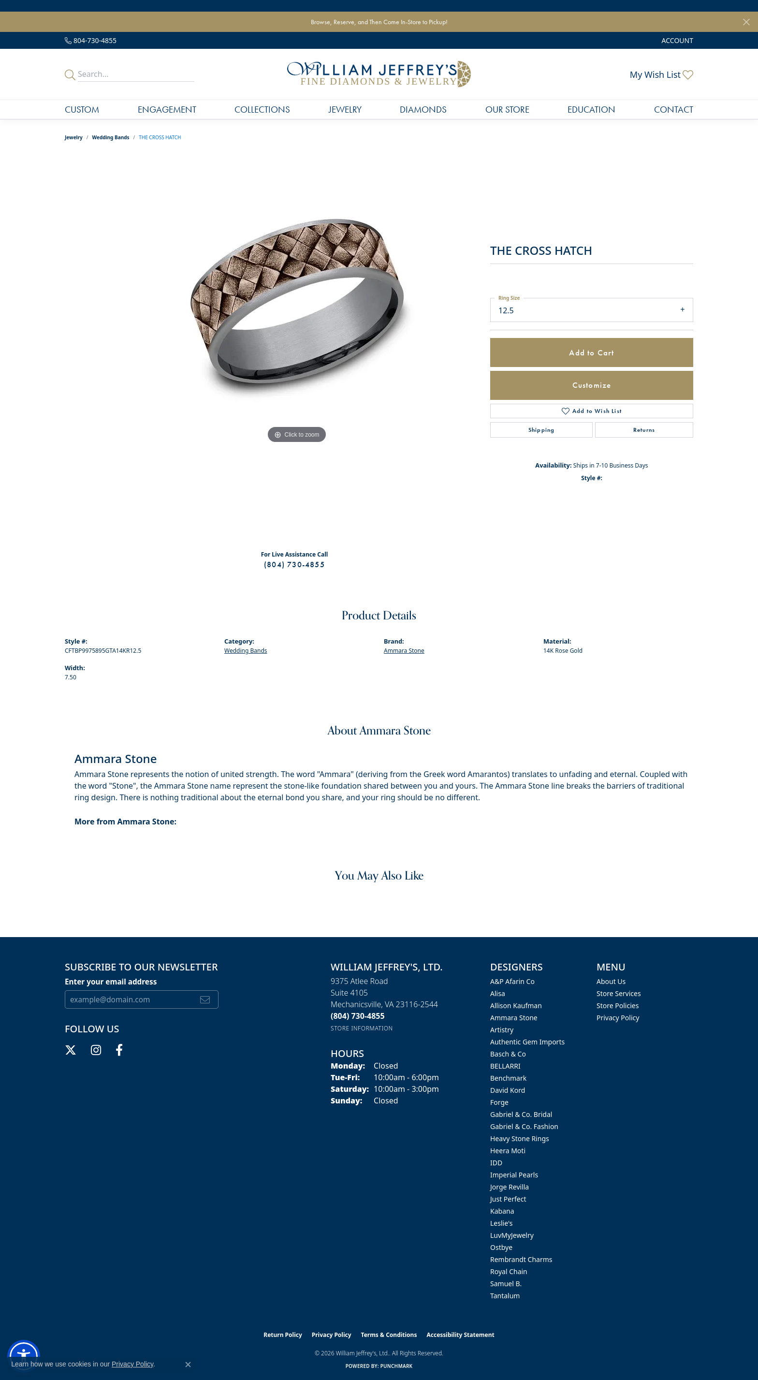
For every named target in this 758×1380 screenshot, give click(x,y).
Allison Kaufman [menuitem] (516, 1005)
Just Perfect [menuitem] (508, 1199)
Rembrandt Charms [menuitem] (521, 1259)
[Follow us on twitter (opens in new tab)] (70, 1050)
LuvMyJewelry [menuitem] (512, 1235)
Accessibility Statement (460, 1335)
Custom (82, 109)
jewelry (74, 137)
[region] (297, 349)
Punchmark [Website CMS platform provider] (396, 1366)
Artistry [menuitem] (501, 1029)
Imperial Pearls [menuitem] (514, 1174)
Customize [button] (592, 385)
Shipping (541, 430)
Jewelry (345, 109)
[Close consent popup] (188, 1364)
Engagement (167, 109)
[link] (91, 40)
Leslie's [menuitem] (501, 1223)
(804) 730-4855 (294, 564)
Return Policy (282, 1335)
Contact (673, 109)
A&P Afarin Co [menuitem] (512, 981)
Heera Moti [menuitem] (507, 1150)
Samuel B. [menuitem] (506, 1283)
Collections (262, 109)
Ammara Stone (404, 650)
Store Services (619, 993)
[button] (676, 40)
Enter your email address (111, 981)
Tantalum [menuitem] (505, 1295)
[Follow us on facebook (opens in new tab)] (119, 1050)
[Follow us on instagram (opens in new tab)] (96, 1050)
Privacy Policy (618, 1017)
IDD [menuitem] (496, 1162)
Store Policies (618, 1005)
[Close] (746, 22)
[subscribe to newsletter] (205, 999)
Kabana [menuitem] (502, 1211)
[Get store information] (362, 1028)
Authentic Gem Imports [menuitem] (527, 1041)
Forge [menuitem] (499, 1102)
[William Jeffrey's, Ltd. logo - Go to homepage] (378, 74)
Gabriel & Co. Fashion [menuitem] (524, 1126)
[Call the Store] (358, 1016)
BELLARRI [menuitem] (505, 1066)
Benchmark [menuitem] (508, 1078)
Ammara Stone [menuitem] (514, 1017)
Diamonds (423, 109)
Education (591, 109)
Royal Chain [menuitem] (508, 1271)
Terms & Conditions (389, 1335)
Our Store (507, 109)
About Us (611, 981)
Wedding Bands (111, 137)
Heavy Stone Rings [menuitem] (519, 1138)
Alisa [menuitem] (497, 993)
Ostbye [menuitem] (501, 1247)
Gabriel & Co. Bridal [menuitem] (521, 1114)
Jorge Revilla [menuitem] (509, 1186)
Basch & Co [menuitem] (508, 1053)
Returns (644, 430)
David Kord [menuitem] (507, 1090)
